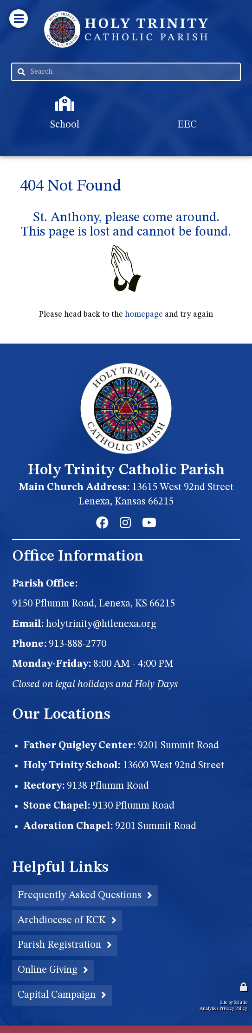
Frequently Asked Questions (80, 895)
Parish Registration (59, 945)
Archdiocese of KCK (62, 920)
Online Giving (48, 970)
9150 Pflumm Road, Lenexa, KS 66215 (93, 604)
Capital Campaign (57, 995)
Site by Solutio (233, 1002)
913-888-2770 (77, 644)
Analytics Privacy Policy (223, 1008)
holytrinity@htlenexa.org (101, 624)
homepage (144, 315)
